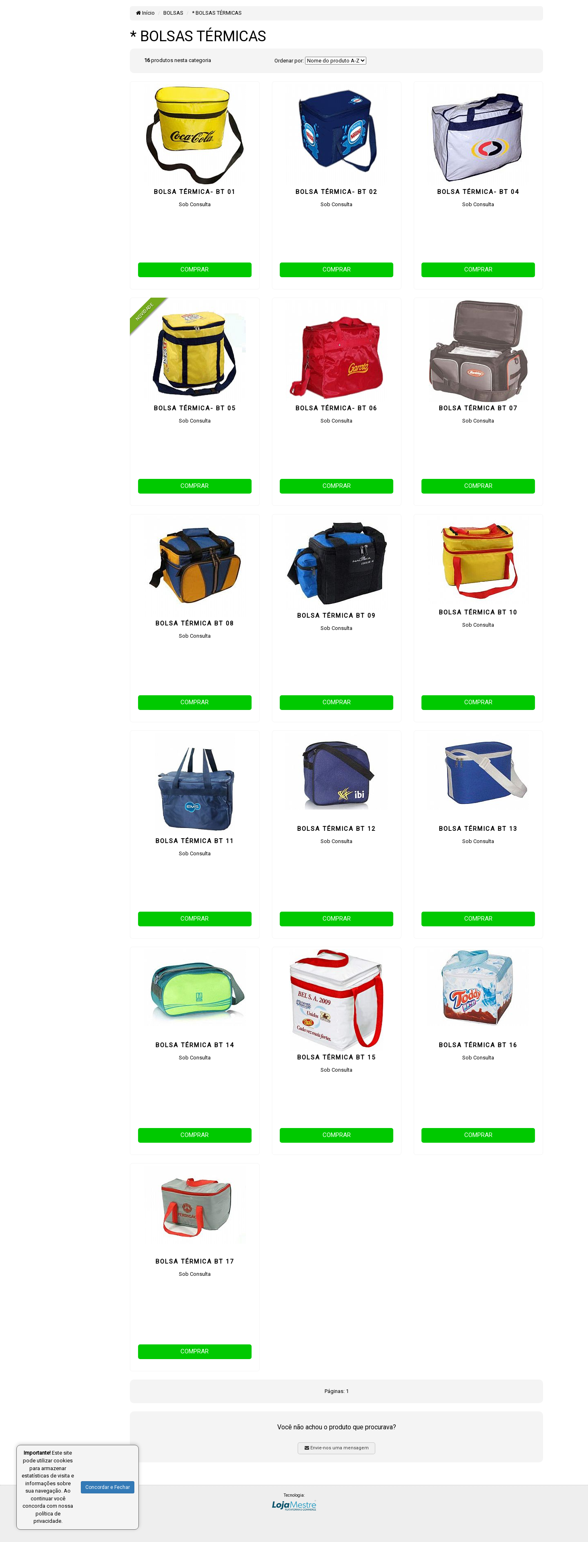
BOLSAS (173, 13)
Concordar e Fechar (107, 1487)
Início (145, 13)
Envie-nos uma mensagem (337, 1448)
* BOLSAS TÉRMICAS (217, 13)
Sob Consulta (195, 204)
